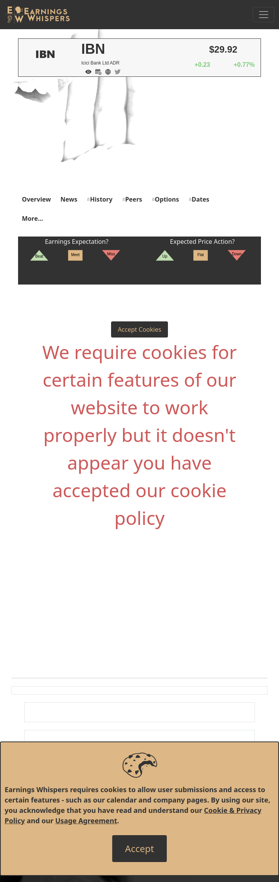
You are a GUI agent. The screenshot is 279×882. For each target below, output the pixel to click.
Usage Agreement (86, 820)
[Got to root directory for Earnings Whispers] (37, 14)
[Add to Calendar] (96, 71)
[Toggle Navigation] (263, 14)
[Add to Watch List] (86, 71)
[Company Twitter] (116, 71)
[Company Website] (106, 71)
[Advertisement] (139, 134)
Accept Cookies (139, 329)
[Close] (139, 848)
